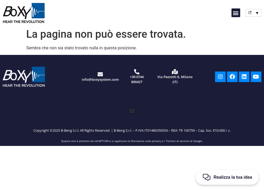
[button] (235, 12)
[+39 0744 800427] (136, 71)
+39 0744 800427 (137, 79)
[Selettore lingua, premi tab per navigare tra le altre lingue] (253, 13)
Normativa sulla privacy (146, 141)
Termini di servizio (177, 141)
